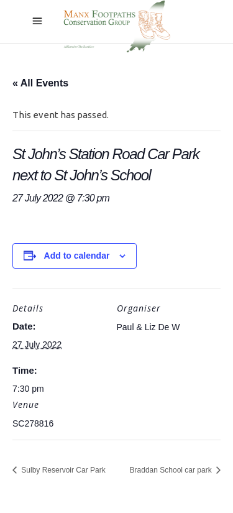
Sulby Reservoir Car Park (62, 470)
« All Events (40, 83)
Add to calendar (77, 256)
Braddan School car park (172, 470)
